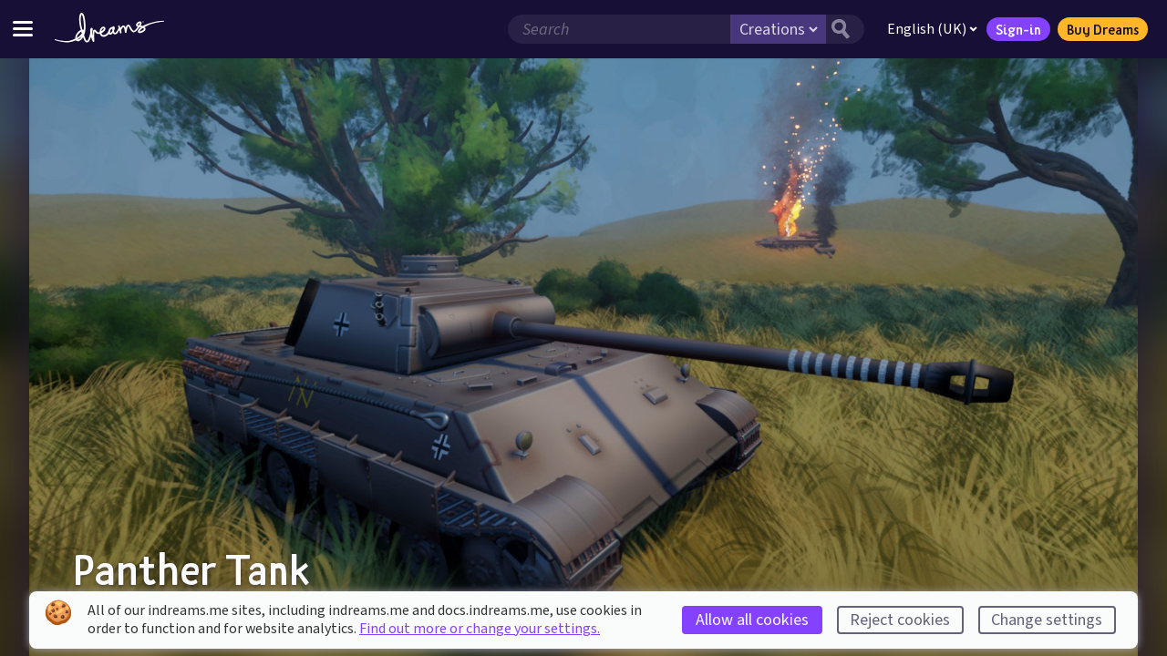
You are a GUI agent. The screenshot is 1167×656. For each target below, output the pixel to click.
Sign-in (1018, 29)
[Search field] (619, 29)
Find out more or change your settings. (479, 628)
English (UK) (932, 29)
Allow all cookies (752, 620)
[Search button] (845, 29)
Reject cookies (900, 620)
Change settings (1046, 620)
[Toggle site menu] (22, 28)
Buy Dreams (1103, 29)
